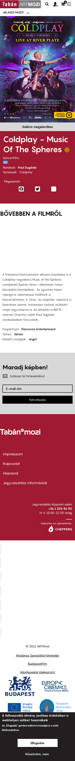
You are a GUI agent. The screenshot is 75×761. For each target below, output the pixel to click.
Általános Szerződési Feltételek (37, 655)
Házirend (10, 473)
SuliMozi (38, 604)
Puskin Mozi (38, 590)
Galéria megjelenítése (37, 126)
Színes (18, 334)
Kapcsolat (11, 463)
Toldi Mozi (38, 632)
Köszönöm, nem (37, 754)
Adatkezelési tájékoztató (37, 672)
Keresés (47, 4)
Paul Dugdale (27, 167)
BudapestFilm (37, 663)
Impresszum (13, 454)
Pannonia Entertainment (38, 329)
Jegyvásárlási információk (25, 483)
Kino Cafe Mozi (38, 563)
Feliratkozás (37, 399)
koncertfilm (11, 158)
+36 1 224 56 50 (60, 508)
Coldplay (26, 172)
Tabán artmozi (38, 618)
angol (33, 339)
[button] (57, 4)
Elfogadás (38, 743)
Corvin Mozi (38, 549)
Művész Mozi (38, 577)
